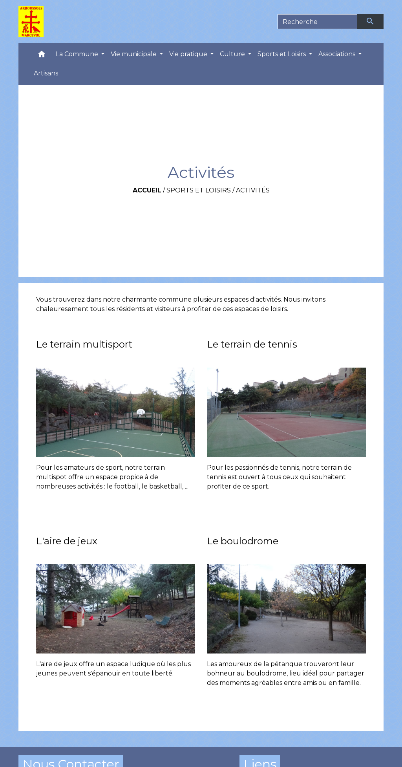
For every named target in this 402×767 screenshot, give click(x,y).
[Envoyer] (370, 21)
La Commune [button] (78, 54)
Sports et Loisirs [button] (282, 54)
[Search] (317, 21)
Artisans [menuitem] (46, 73)
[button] (42, 56)
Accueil (147, 190)
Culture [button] (233, 54)
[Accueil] (31, 21)
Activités (253, 190)
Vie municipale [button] (134, 54)
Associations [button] (337, 54)
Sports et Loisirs (198, 190)
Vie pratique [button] (189, 54)
